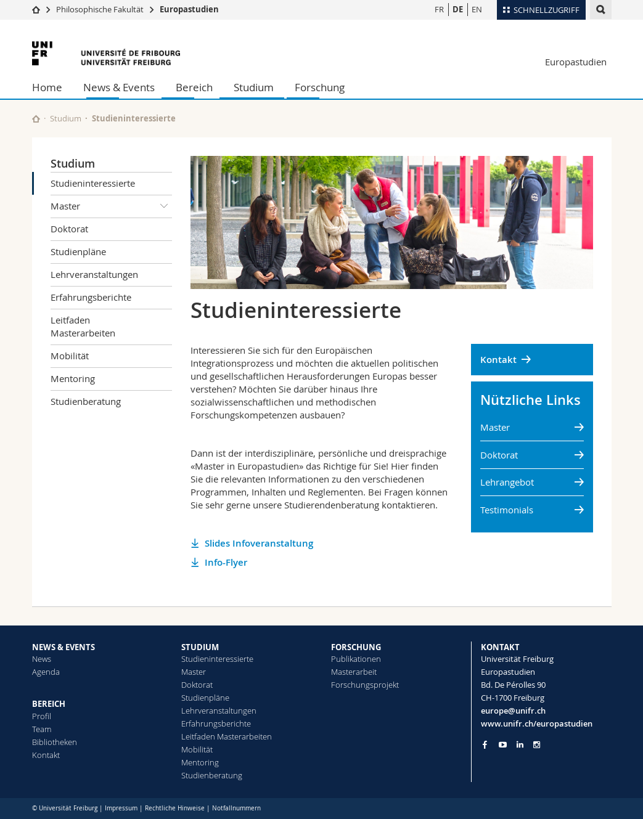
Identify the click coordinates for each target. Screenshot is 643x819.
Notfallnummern (236, 808)
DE (458, 9)
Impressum (121, 808)
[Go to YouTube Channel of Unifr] (503, 745)
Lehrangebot (507, 482)
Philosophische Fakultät (100, 9)
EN (477, 9)
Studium (254, 87)
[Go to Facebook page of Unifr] (485, 744)
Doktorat (69, 228)
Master (112, 206)
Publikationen (356, 658)
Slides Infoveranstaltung (259, 543)
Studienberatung (86, 401)
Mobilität (70, 355)
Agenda (46, 671)
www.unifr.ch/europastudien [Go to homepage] (536, 723)
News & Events (119, 87)
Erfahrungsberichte (91, 297)
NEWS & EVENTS (63, 647)
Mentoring (73, 378)
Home (47, 87)
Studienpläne (78, 251)
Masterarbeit (354, 671)
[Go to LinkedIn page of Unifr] (520, 745)
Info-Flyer (226, 562)
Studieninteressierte (93, 183)
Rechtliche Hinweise (175, 808)
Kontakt (498, 359)
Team (41, 729)
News (41, 658)
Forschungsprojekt (365, 684)
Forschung (320, 87)
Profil (41, 716)
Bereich (194, 87)
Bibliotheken (54, 742)
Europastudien (189, 9)
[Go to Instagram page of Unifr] (536, 745)
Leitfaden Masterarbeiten (83, 326)
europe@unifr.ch (513, 710)
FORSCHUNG (356, 647)
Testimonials (506, 509)
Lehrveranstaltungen (94, 274)
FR (439, 9)
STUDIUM (200, 647)
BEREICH (48, 703)
